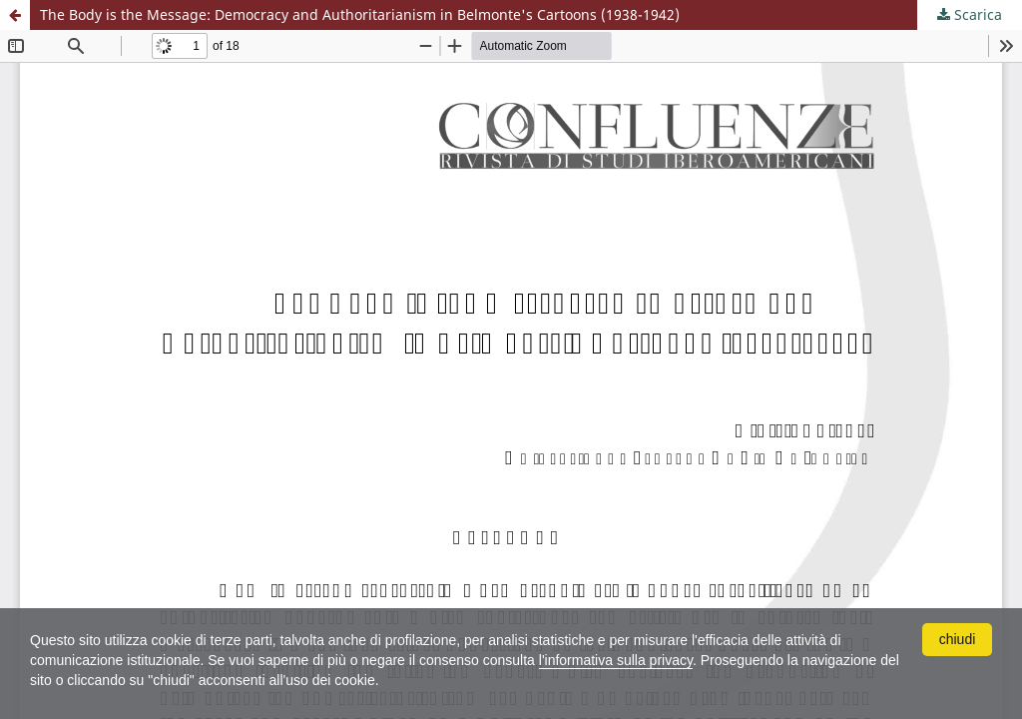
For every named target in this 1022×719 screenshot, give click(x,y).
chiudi (957, 639)
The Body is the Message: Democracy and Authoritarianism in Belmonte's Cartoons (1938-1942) (360, 14)
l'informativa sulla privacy (616, 660)
